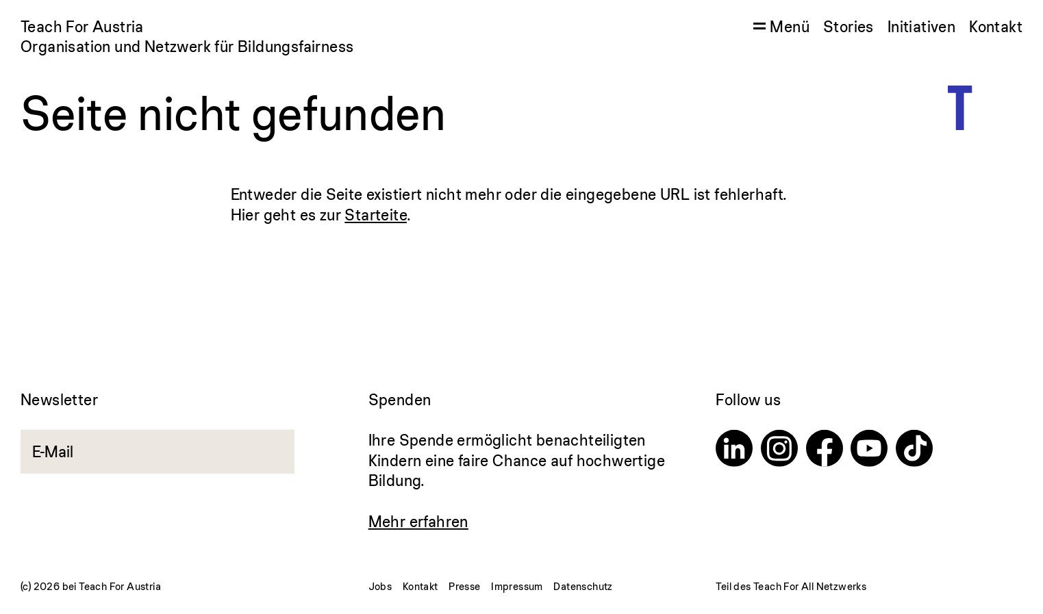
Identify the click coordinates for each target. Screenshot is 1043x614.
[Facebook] (824, 451)
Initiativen (921, 26)
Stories (848, 26)
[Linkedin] (734, 451)
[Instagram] (779, 451)
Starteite (375, 214)
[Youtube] (869, 451)
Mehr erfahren (418, 521)
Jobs (380, 586)
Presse (464, 586)
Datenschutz (582, 586)
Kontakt (995, 26)
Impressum (517, 586)
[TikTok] (914, 451)
